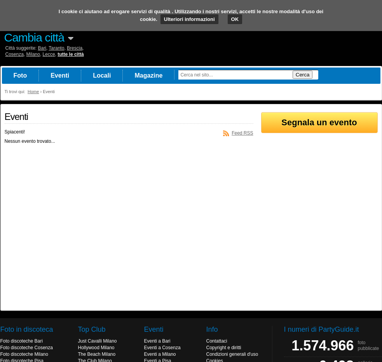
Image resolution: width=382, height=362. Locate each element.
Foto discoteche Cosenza (26, 347)
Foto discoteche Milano (24, 354)
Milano (33, 54)
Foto (20, 75)
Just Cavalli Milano (97, 341)
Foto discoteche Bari (21, 341)
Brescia (74, 48)
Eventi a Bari (157, 341)
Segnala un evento (319, 122)
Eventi (60, 75)
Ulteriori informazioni (189, 19)
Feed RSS (242, 133)
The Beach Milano (97, 354)
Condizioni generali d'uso (232, 354)
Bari (42, 48)
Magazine (148, 75)
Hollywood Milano (96, 347)
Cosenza (14, 54)
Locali (102, 75)
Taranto (56, 48)
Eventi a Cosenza (162, 347)
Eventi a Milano (160, 354)
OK (235, 19)
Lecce (49, 54)
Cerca (303, 75)
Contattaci (216, 341)
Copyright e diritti (223, 347)
